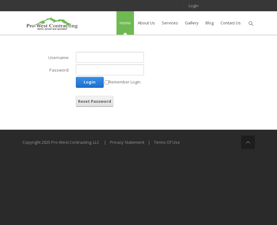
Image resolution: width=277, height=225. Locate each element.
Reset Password (94, 101)
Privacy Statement (127, 142)
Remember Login (125, 82)
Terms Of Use (167, 142)
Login (194, 5)
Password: (59, 70)
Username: (58, 57)
